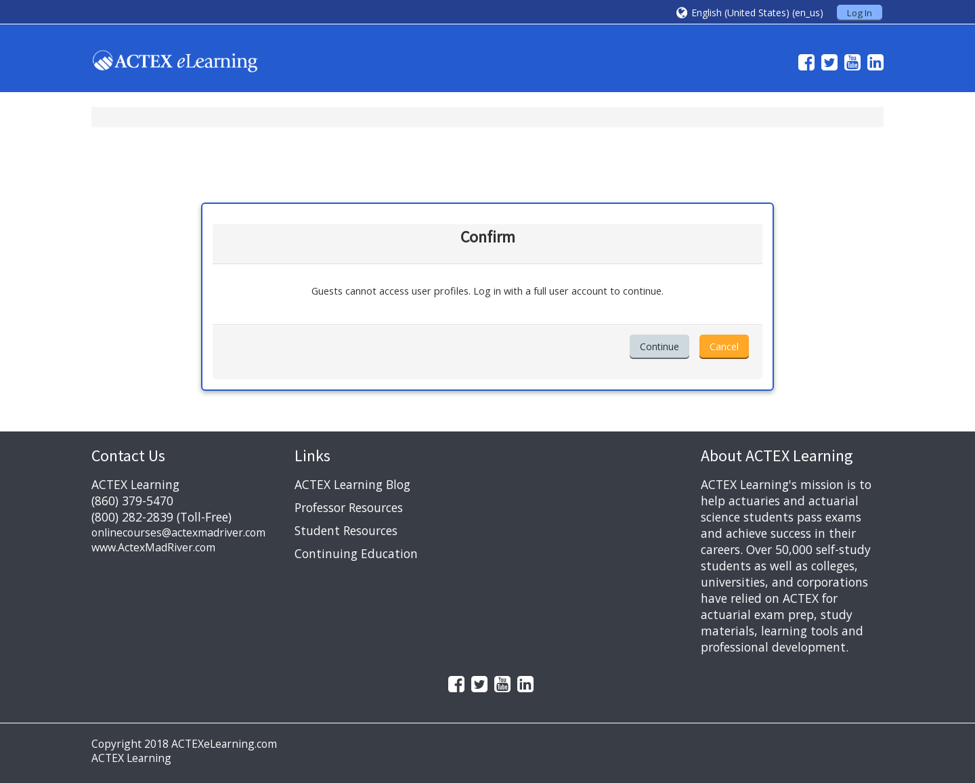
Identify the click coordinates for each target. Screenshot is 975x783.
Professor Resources (349, 507)
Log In (859, 13)
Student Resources (346, 530)
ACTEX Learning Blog (352, 484)
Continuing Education (356, 553)
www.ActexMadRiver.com (153, 547)
